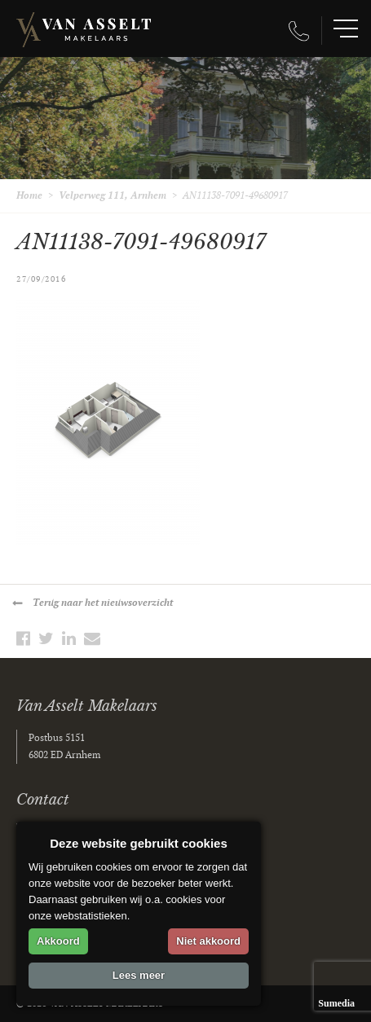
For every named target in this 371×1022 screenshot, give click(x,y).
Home (29, 196)
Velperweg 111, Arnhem (112, 196)
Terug (103, 603)
